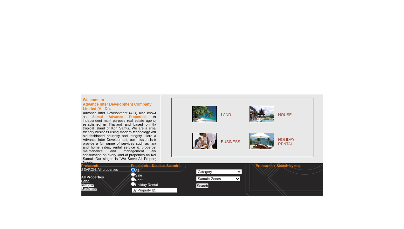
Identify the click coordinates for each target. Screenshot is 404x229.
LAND (226, 115)
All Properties (92, 177)
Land (85, 181)
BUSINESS (230, 142)
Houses (87, 185)
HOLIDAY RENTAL (286, 141)
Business (89, 189)
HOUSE (285, 115)
